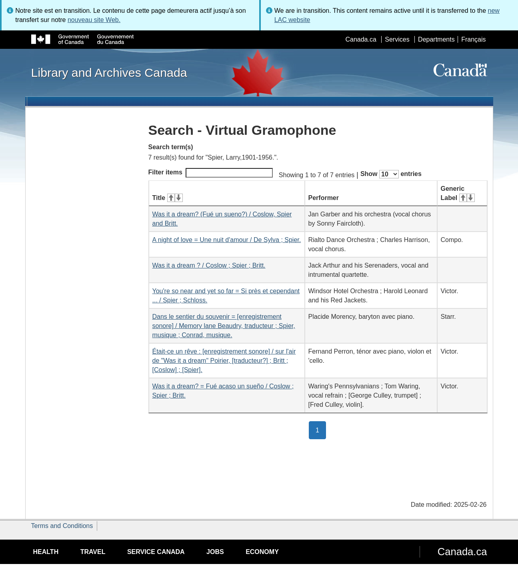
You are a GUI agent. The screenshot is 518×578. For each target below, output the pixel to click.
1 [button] (321, 430)
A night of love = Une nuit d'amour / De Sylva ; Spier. (226, 239)
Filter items (210, 173)
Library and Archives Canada (109, 72)
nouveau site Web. (94, 19)
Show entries (391, 174)
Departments (436, 39)
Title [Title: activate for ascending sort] (167, 197)
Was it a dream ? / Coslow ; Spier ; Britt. (209, 265)
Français (473, 39)
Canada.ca (360, 39)
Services (397, 39)
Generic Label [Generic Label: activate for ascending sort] (458, 193)
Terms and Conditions (62, 525)
